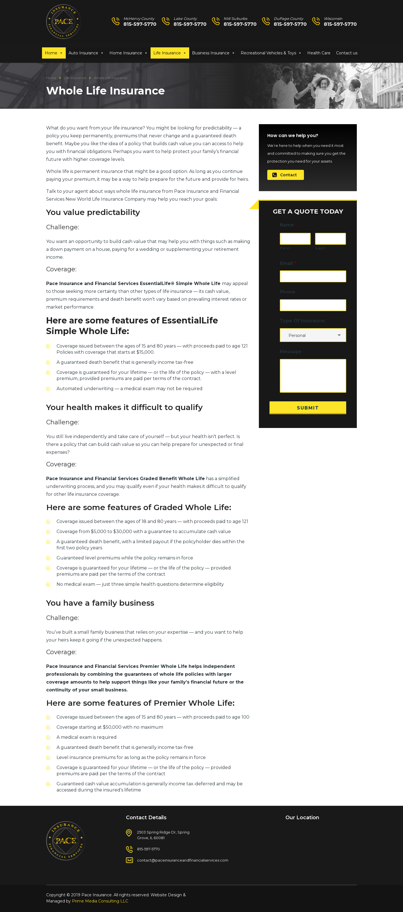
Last (320, 248)
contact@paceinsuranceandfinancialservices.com (182, 860)
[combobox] (313, 335)
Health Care (319, 52)
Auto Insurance (83, 52)
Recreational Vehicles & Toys (268, 52)
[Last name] (330, 239)
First (285, 248)
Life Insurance (167, 52)
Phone (287, 292)
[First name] (295, 239)
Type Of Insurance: (302, 320)
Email (288, 263)
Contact (284, 174)
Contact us (346, 52)
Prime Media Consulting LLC (100, 901)
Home (51, 52)
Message (290, 351)
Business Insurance (210, 52)
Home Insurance (125, 52)
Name (288, 225)
